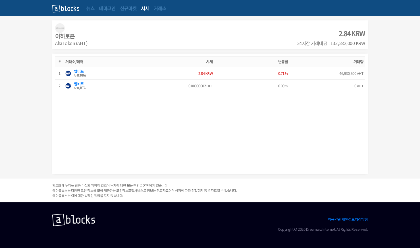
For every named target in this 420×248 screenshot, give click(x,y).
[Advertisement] (210, 131)
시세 (145, 8)
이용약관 (334, 219)
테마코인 (107, 8)
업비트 (79, 71)
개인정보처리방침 (355, 219)
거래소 (160, 8)
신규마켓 (128, 8)
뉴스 (90, 8)
